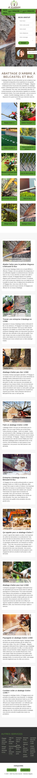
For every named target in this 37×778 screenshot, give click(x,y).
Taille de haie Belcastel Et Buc (11, 740)
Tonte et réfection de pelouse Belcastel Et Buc (25, 747)
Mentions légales (28, 774)
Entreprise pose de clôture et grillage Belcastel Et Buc (18, 743)
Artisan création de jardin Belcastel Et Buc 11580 (32, 751)
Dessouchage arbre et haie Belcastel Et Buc (11, 750)
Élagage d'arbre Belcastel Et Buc (4, 741)
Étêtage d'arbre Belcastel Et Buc (4, 749)
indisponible (16, 11)
